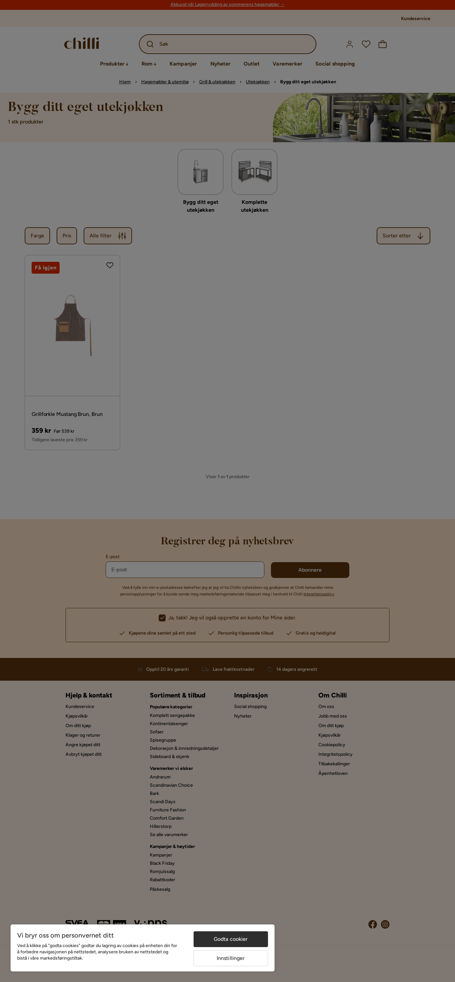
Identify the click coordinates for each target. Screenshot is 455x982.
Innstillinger (231, 958)
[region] (143, 947)
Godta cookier (231, 939)
